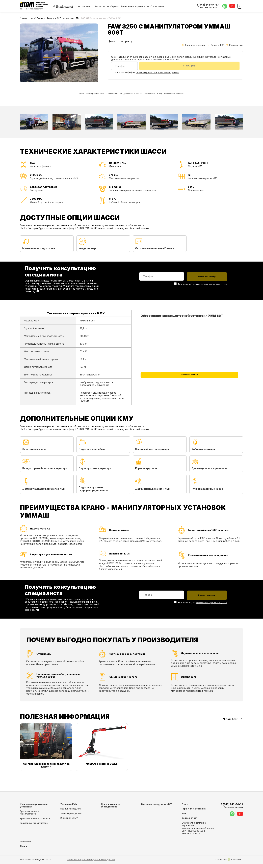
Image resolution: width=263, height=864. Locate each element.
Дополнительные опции (132, 99)
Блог (184, 813)
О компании (157, 6)
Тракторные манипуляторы (34, 823)
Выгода (180, 99)
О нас (185, 804)
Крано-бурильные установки (35, 818)
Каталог (84, 6)
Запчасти (99, 6)
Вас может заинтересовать (208, 99)
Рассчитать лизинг (194, 45)
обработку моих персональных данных (157, 72)
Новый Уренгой (37, 18)
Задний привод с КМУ (71, 813)
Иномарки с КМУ (71, 18)
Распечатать (234, 45)
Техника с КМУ (54, 18)
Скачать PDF (215, 45)
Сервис (114, 6)
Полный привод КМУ (71, 809)
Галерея (43, 99)
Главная (23, 18)
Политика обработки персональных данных (91, 859)
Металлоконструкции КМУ (156, 804)
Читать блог (233, 729)
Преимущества (161, 99)
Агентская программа (133, 6)
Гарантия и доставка (194, 809)
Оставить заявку (189, 388)
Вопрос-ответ (190, 818)
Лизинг (24, 846)
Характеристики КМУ (100, 99)
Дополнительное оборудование (110, 805)
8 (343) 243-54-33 (232, 806)
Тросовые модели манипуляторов (29, 812)
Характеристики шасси (68, 99)
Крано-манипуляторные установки (33, 805)
